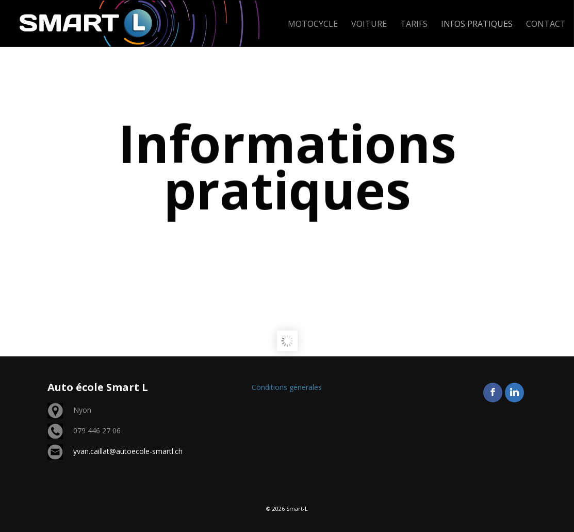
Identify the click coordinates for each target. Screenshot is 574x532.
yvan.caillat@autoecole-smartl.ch (128, 451)
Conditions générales (287, 387)
